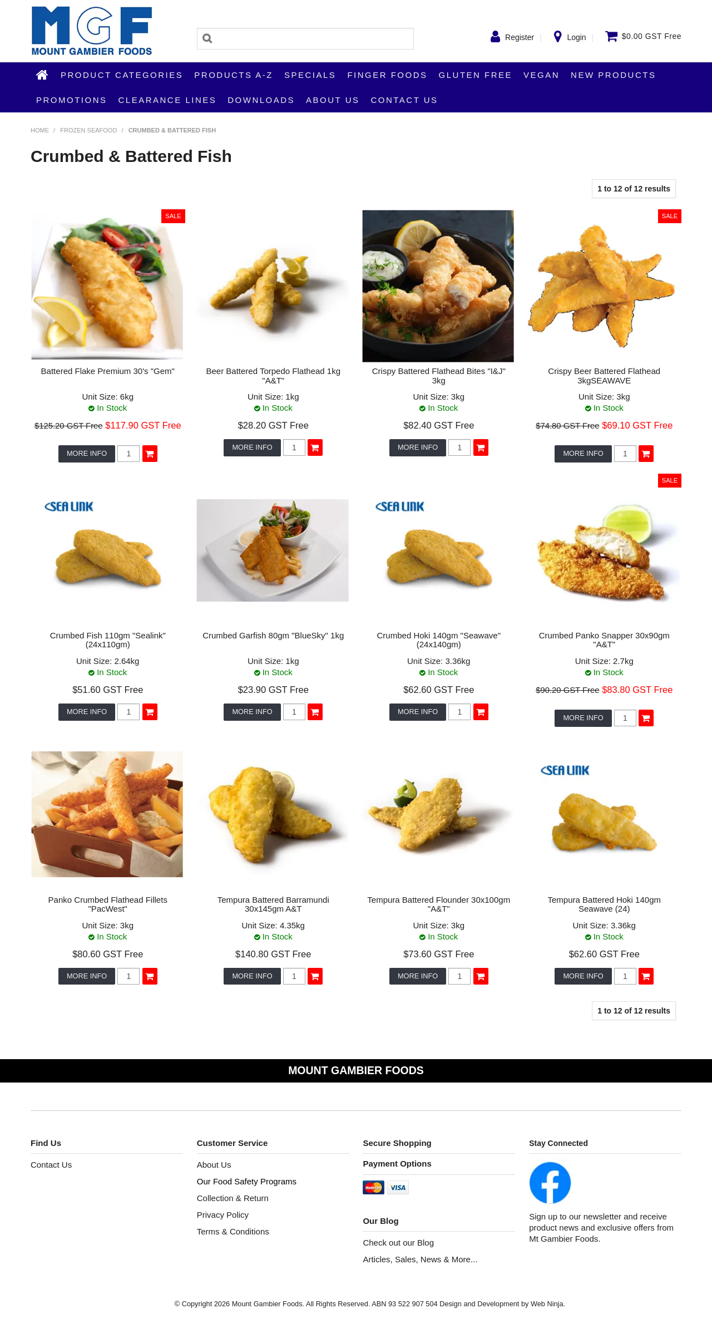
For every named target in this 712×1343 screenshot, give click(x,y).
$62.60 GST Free (438, 690)
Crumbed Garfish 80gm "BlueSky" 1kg (273, 635)
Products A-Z (233, 75)
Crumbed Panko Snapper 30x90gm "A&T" (604, 640)
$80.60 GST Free (107, 954)
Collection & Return (233, 1198)
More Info (87, 453)
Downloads (261, 100)
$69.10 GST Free (637, 425)
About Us (332, 100)
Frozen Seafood (88, 130)
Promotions (71, 100)
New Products (613, 75)
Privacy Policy (223, 1214)
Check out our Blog (398, 1242)
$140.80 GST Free (273, 954)
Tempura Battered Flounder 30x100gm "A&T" (438, 904)
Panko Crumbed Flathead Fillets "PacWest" (107, 904)
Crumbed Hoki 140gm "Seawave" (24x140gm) (439, 640)
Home (43, 74)
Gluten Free (476, 75)
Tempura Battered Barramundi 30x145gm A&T (273, 904)
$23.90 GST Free (273, 690)
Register (519, 37)
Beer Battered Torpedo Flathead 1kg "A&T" (273, 375)
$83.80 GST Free (637, 690)
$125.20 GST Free (68, 425)
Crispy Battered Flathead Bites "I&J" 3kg (439, 375)
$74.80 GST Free (567, 425)
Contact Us (404, 100)
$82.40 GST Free (438, 425)
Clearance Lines (167, 100)
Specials (310, 75)
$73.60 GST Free (438, 954)
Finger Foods (387, 75)
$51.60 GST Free (107, 690)
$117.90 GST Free (143, 425)
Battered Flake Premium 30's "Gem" (108, 371)
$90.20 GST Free (567, 690)
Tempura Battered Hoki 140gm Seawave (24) (604, 904)
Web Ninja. (548, 1304)
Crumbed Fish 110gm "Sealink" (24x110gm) (108, 640)
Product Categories (122, 75)
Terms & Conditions (233, 1231)
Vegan (541, 75)
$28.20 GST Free (273, 425)
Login (576, 37)
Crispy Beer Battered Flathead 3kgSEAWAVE (604, 375)
